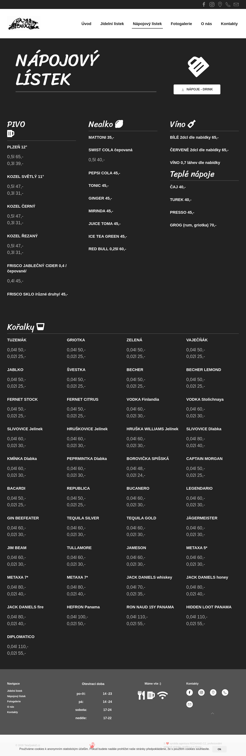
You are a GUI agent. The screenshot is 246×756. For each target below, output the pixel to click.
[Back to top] (212, 713)
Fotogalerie (181, 23)
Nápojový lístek (147, 23)
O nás (206, 23)
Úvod (86, 23)
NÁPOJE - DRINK (197, 89)
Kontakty (229, 23)
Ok (219, 749)
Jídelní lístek (112, 23)
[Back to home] (23, 23)
